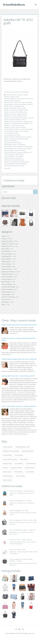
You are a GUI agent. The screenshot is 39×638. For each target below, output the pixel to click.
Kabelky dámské (22, 114)
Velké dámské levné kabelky (13, 158)
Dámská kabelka (11, 95)
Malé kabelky (16, 92)
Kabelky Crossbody (8, 244)
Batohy (4, 236)
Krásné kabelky (21, 127)
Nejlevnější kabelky (10, 145)
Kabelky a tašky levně (11, 112)
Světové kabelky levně (24, 152)
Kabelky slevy (28, 122)
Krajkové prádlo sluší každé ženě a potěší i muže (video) (19, 325)
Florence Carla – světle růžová (20, 540)
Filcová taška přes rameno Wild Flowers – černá (20, 560)
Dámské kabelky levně (11, 98)
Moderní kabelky (26, 137)
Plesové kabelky (7, 284)
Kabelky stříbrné (17, 123)
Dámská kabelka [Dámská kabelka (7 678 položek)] (30, 463)
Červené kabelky (7, 254)
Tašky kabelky (19, 154)
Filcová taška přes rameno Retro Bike (23, 520)
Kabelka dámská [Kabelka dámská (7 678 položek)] (8, 447)
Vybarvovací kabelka (10, 162)
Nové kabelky (8, 146)
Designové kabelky (26, 102)
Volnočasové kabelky (8, 297)
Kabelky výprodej (9, 127)
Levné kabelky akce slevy (12, 135)
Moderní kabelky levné (11, 139)
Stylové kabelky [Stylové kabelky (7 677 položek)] (7, 480)
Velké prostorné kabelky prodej (14, 160)
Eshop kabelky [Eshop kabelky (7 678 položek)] (7, 472)
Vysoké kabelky (9, 166)
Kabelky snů (8, 123)
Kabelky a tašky (23, 110)
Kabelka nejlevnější (10, 108)
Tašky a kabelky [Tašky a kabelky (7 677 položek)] (20, 476)
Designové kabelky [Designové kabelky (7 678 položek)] (16, 468)
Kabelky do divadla (10, 116)
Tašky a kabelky (9, 154)
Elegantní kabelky (7, 241)
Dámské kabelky (23, 95)
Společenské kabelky (8, 287)
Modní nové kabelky (10, 141)
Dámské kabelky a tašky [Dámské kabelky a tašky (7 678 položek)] (23, 447)
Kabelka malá (19, 106)
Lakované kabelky (7, 277)
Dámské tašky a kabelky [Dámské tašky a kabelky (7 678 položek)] (10, 459)
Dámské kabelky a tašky (11, 97)
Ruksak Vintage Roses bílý (18, 510)
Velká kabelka (18, 156)
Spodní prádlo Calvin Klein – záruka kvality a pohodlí (18, 376)
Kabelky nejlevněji (9, 120)
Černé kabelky (6, 251)
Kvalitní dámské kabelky (11, 129)
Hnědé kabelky (6, 256)
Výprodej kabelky (9, 164)
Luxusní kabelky (7, 279)
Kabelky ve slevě (9, 125)
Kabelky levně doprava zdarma (23, 118)
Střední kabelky (6, 292)
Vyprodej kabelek (23, 162)
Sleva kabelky (8, 148)
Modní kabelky (23, 139)
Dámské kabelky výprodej (12, 100)
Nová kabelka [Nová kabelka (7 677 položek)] (30, 472)
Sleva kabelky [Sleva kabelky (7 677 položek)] (19, 455)
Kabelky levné (8, 118)
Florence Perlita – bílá (17, 549)
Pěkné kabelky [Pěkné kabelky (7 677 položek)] (18, 472)
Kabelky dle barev (7, 246)
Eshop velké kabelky (20, 104)
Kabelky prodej (9, 122)
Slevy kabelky (27, 148)
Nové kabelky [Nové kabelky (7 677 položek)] (19, 463)
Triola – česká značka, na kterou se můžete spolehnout (19, 406)
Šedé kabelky (25, 92)
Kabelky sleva (18, 122)
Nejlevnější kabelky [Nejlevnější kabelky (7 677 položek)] (27, 451)
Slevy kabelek (18, 148)
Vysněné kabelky (21, 164)
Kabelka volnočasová (11, 110)
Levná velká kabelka (26, 129)
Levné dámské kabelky (11, 131)
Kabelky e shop (22, 116)
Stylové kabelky (20, 150)
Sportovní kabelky (7, 289)
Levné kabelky (23, 131)
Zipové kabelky (19, 166)
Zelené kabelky (6, 267)
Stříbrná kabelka (9, 150)
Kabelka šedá (21, 108)
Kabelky (8, 92)
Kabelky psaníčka (7, 274)
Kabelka (30, 104)
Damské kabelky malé (26, 98)
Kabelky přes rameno (8, 272)
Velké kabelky (6, 294)
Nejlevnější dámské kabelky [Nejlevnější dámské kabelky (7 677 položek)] (11, 451)
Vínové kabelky (6, 264)
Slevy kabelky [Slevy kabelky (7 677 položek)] (24, 459)
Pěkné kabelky (18, 146)
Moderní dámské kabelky (12, 137)
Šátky (3, 304)
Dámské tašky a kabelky (11, 102)
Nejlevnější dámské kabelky (13, 143)
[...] (17, 333)
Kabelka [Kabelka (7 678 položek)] (5, 468)
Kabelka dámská (9, 106)
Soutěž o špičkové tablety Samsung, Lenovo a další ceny (19, 359)
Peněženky (5, 302)
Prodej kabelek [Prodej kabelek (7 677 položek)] (7, 455)
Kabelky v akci (28, 123)
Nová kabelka (21, 145)
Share (7, 168)
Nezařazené (5, 299)
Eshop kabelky (8, 104)
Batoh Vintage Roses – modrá (20, 501)
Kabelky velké (19, 125)
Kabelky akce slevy (10, 114)
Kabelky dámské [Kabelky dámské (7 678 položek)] (29, 468)
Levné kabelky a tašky (11, 133)
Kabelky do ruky (7, 269)
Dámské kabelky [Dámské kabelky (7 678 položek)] (7, 476)
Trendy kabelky (9, 156)
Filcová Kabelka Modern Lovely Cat (22, 530)
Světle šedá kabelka (10, 152)
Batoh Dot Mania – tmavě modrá (21, 491)
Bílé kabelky (5, 249)
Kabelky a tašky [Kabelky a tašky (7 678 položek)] (7, 463)
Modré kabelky (6, 259)
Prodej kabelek (28, 146)
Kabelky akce (22, 112)
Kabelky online (20, 120)
